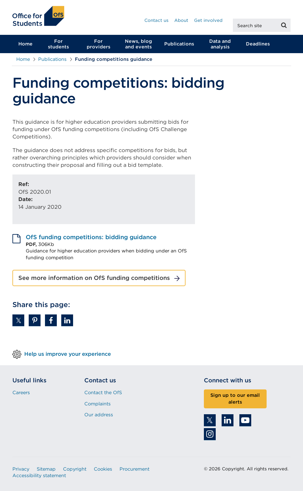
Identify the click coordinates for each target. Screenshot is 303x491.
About (181, 20)
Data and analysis (220, 44)
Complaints (97, 404)
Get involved (208, 20)
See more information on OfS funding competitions (94, 277)
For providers (98, 44)
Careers (21, 392)
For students (58, 44)
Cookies (103, 469)
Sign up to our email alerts (235, 398)
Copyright (74, 469)
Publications (179, 44)
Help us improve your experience (67, 354)
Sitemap (46, 469)
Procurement (134, 469)
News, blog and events (138, 44)
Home (25, 44)
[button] (18, 320)
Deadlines (258, 44)
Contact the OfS (103, 392)
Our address (98, 414)
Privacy (20, 469)
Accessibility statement (39, 475)
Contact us (156, 20)
